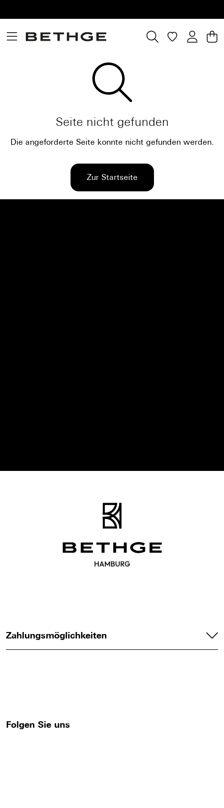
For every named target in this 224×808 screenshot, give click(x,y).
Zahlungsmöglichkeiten (112, 635)
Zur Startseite (112, 177)
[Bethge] (66, 37)
